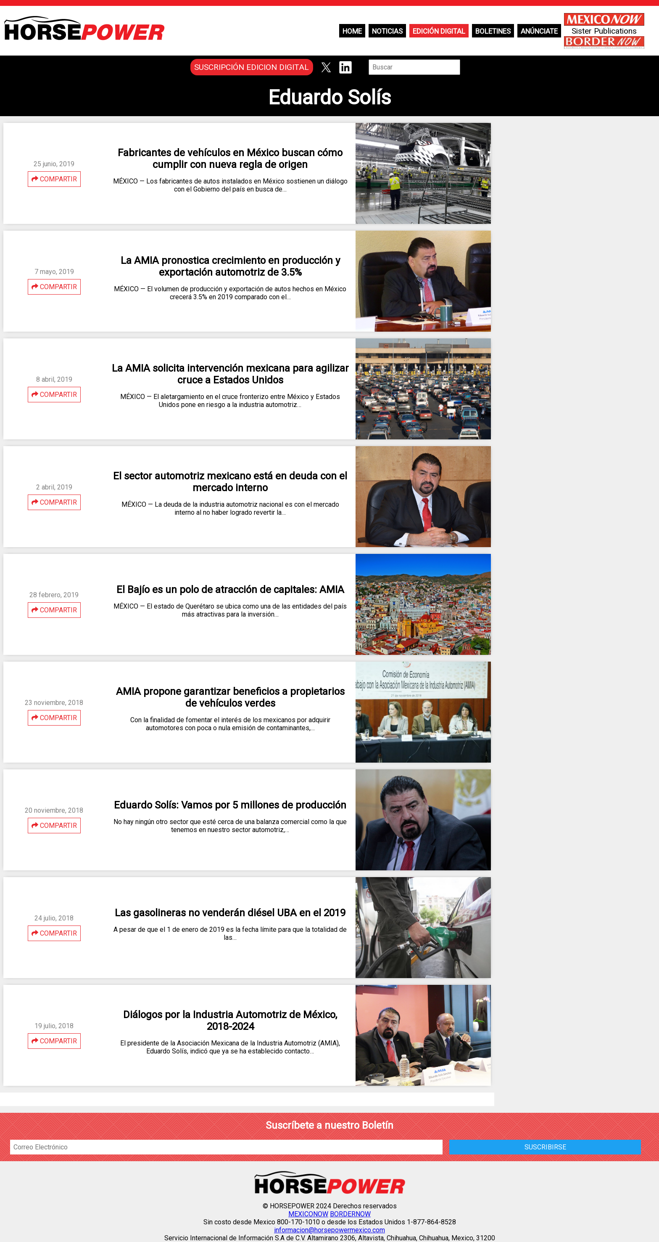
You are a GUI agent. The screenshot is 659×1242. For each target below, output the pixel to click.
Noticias (387, 31)
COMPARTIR (54, 179)
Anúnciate (539, 31)
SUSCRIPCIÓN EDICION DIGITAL (251, 67)
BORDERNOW (350, 1214)
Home (352, 31)
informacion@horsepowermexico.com (329, 1230)
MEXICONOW (308, 1214)
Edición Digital (439, 31)
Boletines (493, 31)
